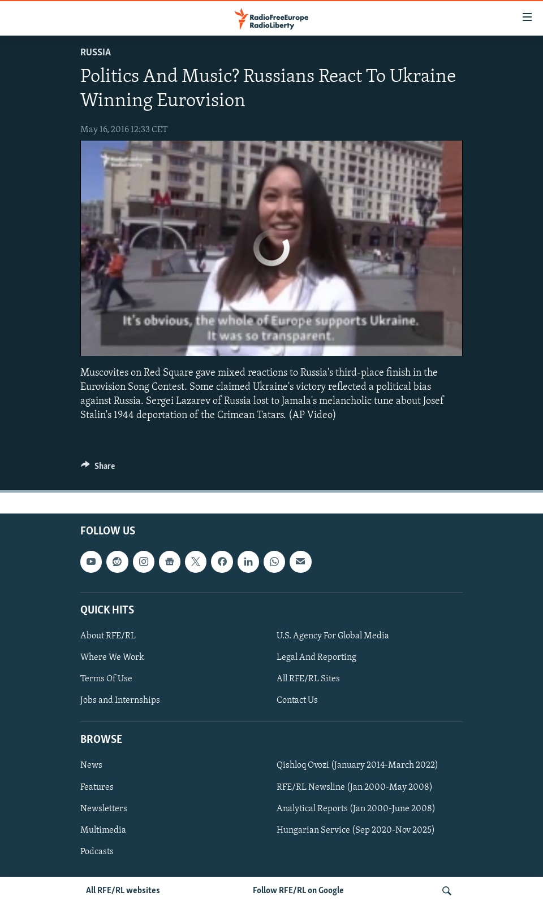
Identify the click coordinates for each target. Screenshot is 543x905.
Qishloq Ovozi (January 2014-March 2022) (357, 766)
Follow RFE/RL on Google (298, 890)
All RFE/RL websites (123, 890)
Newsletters (103, 808)
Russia (95, 52)
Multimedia (103, 830)
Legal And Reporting (316, 657)
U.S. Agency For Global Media (333, 636)
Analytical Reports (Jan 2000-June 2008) (356, 808)
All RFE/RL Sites (308, 679)
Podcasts (97, 851)
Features (97, 787)
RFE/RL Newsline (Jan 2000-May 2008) (355, 787)
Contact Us (297, 700)
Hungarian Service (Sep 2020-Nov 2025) (356, 830)
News (91, 766)
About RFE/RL (108, 636)
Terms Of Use (106, 679)
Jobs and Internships (120, 700)
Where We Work (112, 657)
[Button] (98, 469)
